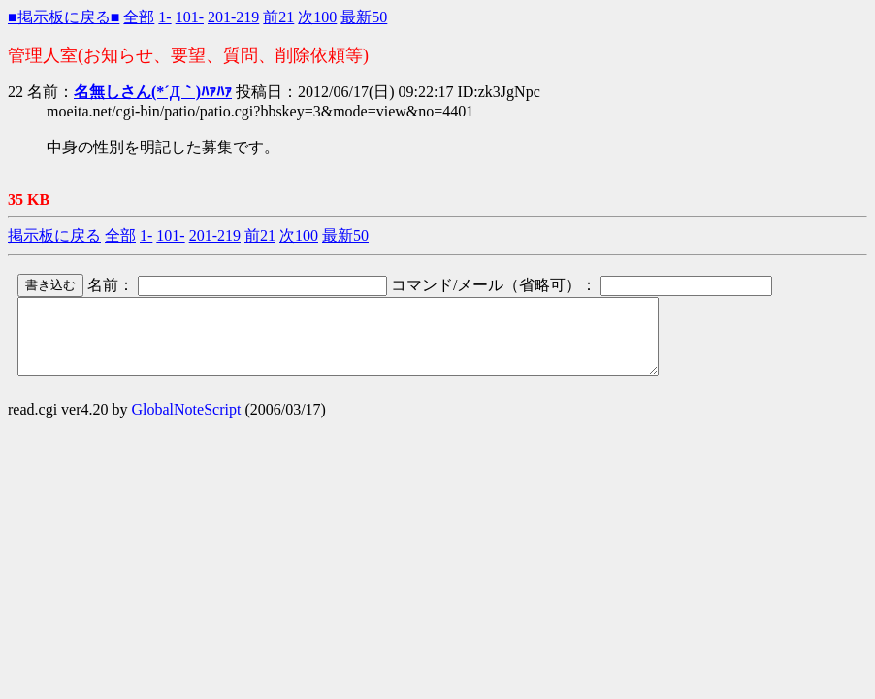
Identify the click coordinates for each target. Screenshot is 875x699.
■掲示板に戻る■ (63, 17)
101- (190, 17)
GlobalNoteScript (187, 424)
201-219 (233, 17)
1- (164, 17)
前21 (278, 17)
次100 (317, 17)
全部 (138, 17)
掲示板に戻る (54, 235)
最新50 (363, 17)
